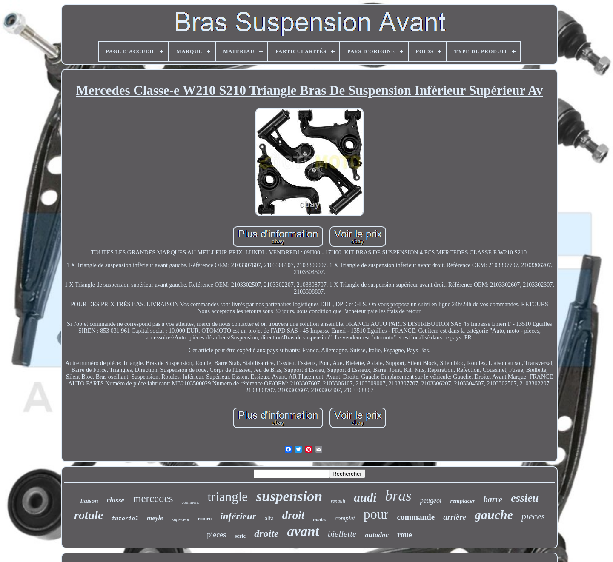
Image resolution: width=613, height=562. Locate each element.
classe (116, 500)
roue (404, 535)
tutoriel (125, 519)
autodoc (377, 535)
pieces (216, 535)
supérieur (180, 519)
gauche (494, 515)
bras (398, 496)
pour (376, 514)
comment (190, 502)
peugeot (431, 500)
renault (338, 501)
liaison (89, 500)
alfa (269, 518)
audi (365, 497)
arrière (454, 517)
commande (416, 517)
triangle (227, 496)
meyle (155, 518)
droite (266, 533)
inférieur (238, 516)
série (240, 536)
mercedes (153, 498)
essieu (525, 498)
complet (345, 518)
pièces (533, 516)
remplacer (462, 501)
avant (303, 531)
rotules (319, 519)
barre (493, 499)
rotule (88, 515)
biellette (342, 534)
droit (293, 515)
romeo (205, 519)
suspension (289, 496)
